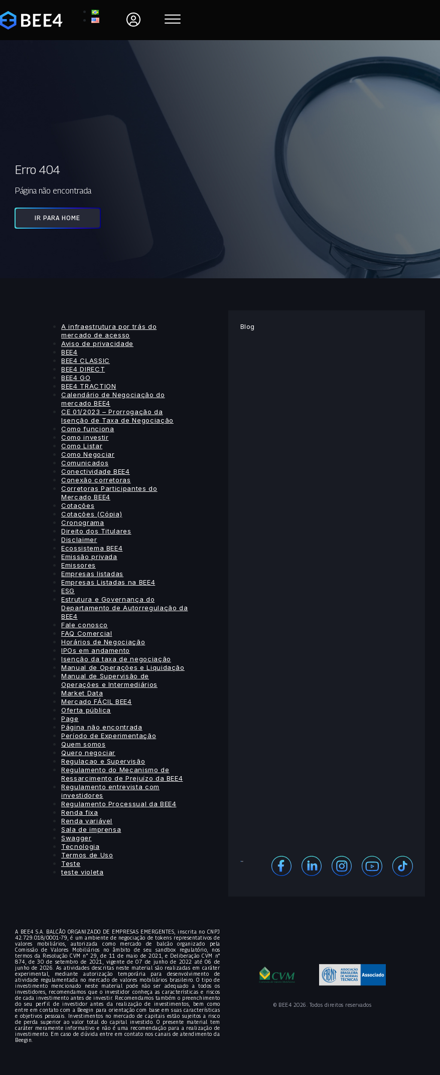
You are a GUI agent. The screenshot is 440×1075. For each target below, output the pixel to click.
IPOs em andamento (95, 650)
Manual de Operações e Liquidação (123, 667)
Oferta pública (86, 710)
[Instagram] (342, 865)
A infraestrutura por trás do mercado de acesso (109, 330)
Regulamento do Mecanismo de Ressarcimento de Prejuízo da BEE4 (122, 774)
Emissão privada (89, 557)
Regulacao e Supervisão (103, 761)
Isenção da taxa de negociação (116, 659)
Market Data (82, 693)
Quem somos (83, 744)
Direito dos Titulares (96, 531)
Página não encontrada (101, 727)
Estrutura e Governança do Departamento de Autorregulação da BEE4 (124, 607)
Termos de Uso (87, 855)
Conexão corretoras (96, 480)
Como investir (84, 437)
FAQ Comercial (86, 633)
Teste (70, 863)
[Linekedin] (312, 865)
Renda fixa (79, 812)
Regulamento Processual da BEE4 (119, 804)
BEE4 (69, 352)
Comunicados (84, 463)
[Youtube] (372, 865)
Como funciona (87, 429)
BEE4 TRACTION (88, 386)
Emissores (78, 565)
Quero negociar (88, 753)
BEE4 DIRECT (83, 369)
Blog (247, 326)
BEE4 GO (76, 378)
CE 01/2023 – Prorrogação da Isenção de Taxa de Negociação (117, 416)
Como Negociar (87, 454)
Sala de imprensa (91, 829)
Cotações (77, 505)
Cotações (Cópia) (91, 514)
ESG (68, 591)
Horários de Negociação (103, 642)
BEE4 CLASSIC (85, 360)
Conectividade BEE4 (95, 471)
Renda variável (86, 821)
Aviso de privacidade (97, 343)
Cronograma (82, 522)
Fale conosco (84, 625)
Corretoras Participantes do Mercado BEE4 (109, 492)
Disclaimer (79, 539)
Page (70, 718)
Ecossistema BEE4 (91, 548)
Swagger (76, 838)
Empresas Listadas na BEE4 (108, 582)
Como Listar (81, 446)
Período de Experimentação (108, 736)
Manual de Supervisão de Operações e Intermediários (109, 680)
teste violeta (82, 872)
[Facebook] (281, 865)
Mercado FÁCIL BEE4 (96, 701)
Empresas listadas (92, 574)
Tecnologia (80, 846)
